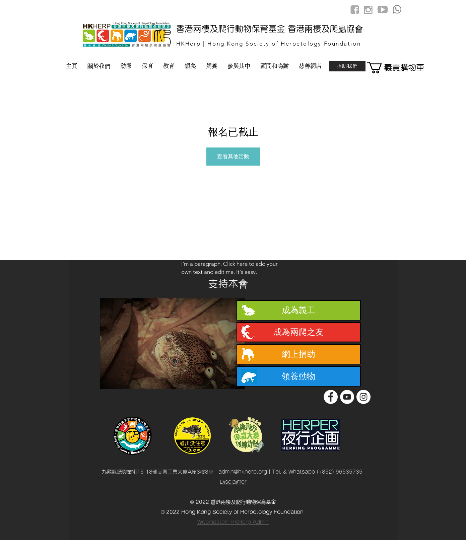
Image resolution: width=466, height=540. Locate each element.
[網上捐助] (299, 354)
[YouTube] (347, 397)
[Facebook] (331, 397)
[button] (391, 67)
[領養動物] (299, 376)
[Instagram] (363, 397)
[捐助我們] (347, 66)
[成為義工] (299, 310)
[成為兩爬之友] (299, 332)
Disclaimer (233, 481)
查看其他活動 (233, 156)
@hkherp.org (250, 471)
